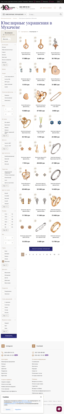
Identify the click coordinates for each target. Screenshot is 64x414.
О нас (2, 1)
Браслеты (4, 373)
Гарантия (35, 386)
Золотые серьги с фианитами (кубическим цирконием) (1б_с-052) (41, 79)
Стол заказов (5, 388)
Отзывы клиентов (37, 375)
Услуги (6, 1)
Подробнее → (18, 409)
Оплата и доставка (37, 383)
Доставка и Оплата (13, 1)
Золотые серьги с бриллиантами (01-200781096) (40, 184)
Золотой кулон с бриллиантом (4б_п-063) (55, 53)
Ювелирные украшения (8, 361)
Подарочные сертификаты (9, 391)
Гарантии (37, 1)
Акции (51, 1)
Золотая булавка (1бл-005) (56, 105)
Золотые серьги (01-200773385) (41, 158)
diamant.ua (25, 400)
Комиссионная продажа (8, 386)
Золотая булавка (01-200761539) (41, 236)
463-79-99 (39, 355)
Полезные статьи (37, 373)
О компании (35, 361)
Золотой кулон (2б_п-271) (41, 131)
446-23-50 (9, 355)
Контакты (25, 1)
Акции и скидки (5, 381)
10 (54, 254)
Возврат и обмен (37, 388)
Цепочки (3, 368)
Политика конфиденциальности (41, 390)
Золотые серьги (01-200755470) (26, 236)
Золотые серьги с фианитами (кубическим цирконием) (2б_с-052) (41, 210)
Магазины (44, 1)
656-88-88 (40, 352)
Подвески (4, 371)
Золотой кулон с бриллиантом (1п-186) (55, 79)
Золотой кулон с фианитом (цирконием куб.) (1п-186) (26, 105)
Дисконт (20, 1)
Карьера (34, 368)
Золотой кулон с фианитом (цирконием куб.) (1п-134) (41, 53)
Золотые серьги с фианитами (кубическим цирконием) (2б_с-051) (26, 79)
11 (58, 254)
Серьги (3, 366)
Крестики (4, 375)
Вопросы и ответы (37, 381)
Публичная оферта (37, 393)
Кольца (3, 364)
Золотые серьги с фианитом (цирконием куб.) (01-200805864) (26, 158)
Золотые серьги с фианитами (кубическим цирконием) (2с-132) (56, 132)
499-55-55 (9, 352)
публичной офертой (18, 402)
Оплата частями (6, 384)
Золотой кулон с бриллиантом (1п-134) (26, 53)
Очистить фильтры (10, 34)
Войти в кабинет (46, 8)
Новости (31, 1)
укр (58, 1)
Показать (8, 336)
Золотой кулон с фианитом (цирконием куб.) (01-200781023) (26, 184)
